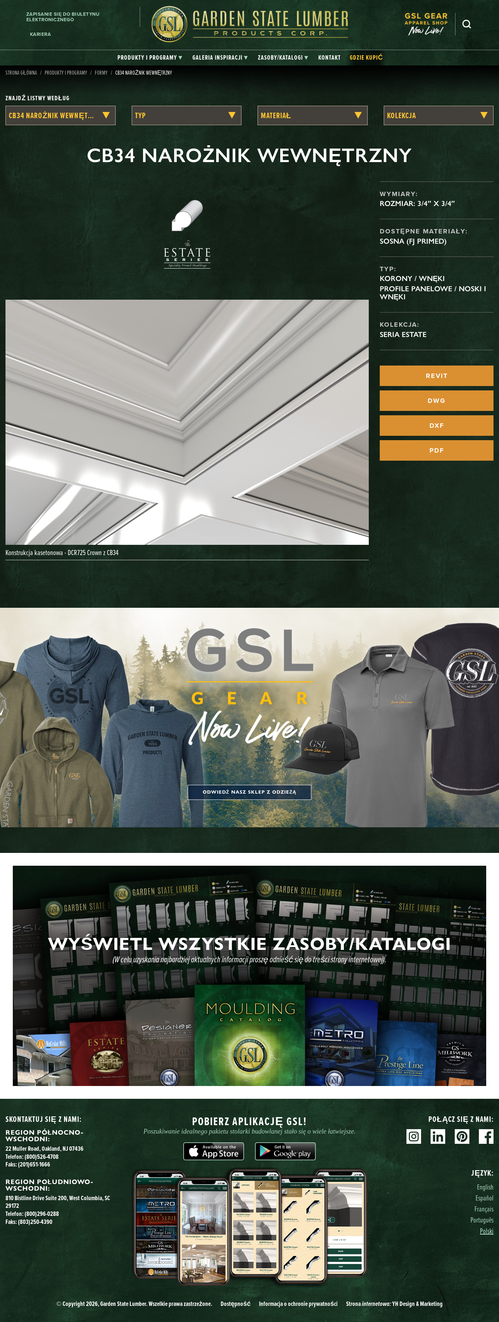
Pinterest (462, 1136)
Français (484, 1209)
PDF (436, 450)
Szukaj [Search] (467, 24)
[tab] (149, 57)
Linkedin (438, 1136)
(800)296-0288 (42, 1213)
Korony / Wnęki (412, 278)
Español (485, 1198)
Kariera (40, 34)
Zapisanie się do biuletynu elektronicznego (63, 17)
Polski (487, 1231)
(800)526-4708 (42, 1156)
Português (482, 1220)
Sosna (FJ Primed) (413, 241)
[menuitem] (429, 24)
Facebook (486, 1136)
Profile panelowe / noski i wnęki (433, 292)
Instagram (413, 1136)
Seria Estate (403, 334)
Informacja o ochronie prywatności (298, 1303)
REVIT (437, 376)
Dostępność (236, 1303)
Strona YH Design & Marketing (394, 1303)
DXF (436, 425)
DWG (437, 400)
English (485, 1187)
